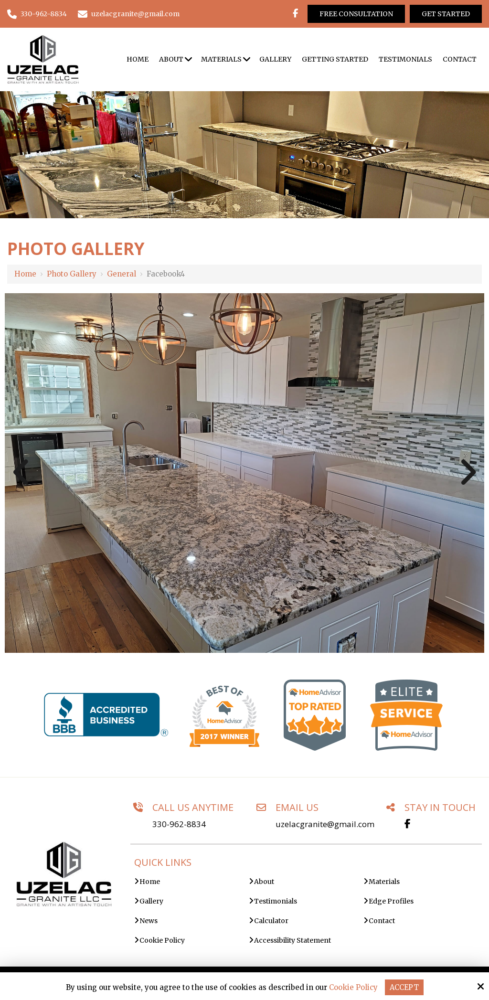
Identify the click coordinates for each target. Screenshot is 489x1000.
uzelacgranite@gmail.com (129, 14)
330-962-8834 (37, 14)
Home (25, 273)
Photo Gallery (71, 273)
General (121, 273)
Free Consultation (356, 14)
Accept (404, 987)
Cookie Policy (353, 987)
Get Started (446, 14)
